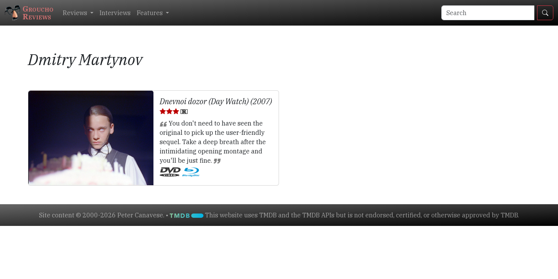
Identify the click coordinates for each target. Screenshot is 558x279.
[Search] (487, 12)
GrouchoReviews (29, 12)
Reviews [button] (76, 13)
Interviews (115, 13)
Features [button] (150, 13)
